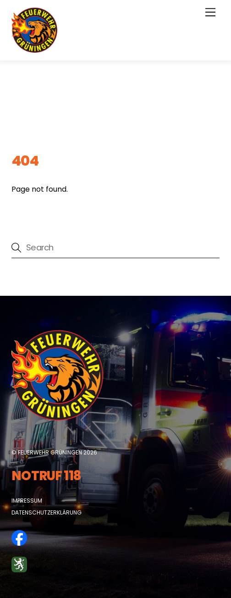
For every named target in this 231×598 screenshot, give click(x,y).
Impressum (26, 500)
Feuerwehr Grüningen (50, 452)
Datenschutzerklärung (46, 512)
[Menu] (210, 13)
